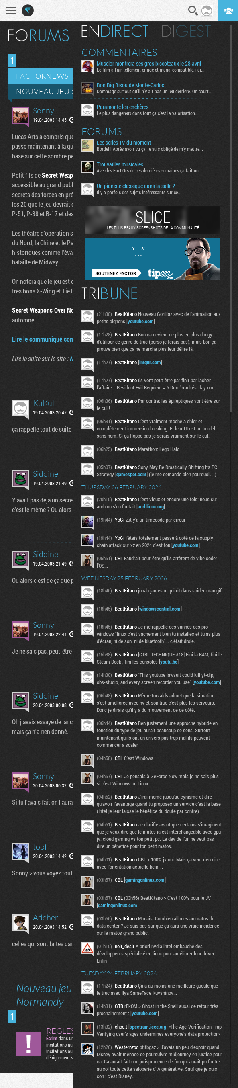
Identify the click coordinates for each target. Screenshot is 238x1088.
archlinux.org (151, 506)
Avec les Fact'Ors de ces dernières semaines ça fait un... (149, 170)
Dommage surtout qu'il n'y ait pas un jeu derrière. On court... (154, 91)
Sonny (43, 110)
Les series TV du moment (124, 142)
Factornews (42, 76)
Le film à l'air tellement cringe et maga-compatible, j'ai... (151, 69)
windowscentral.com (160, 608)
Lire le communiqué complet (48, 339)
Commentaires (119, 52)
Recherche (193, 11)
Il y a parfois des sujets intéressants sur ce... (139, 192)
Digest (186, 31)
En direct (114, 31)
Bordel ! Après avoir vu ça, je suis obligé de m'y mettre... (150, 149)
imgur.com (150, 362)
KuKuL (44, 403)
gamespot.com (131, 474)
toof (40, 847)
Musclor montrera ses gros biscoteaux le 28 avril (149, 63)
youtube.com (141, 321)
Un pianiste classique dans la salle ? (136, 186)
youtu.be (168, 661)
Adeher (45, 917)
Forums (101, 131)
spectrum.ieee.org (148, 1026)
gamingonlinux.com (145, 879)
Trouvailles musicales (120, 164)
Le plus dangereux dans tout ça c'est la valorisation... (148, 113)
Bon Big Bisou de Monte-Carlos (130, 85)
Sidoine (45, 474)
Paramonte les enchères (122, 107)
